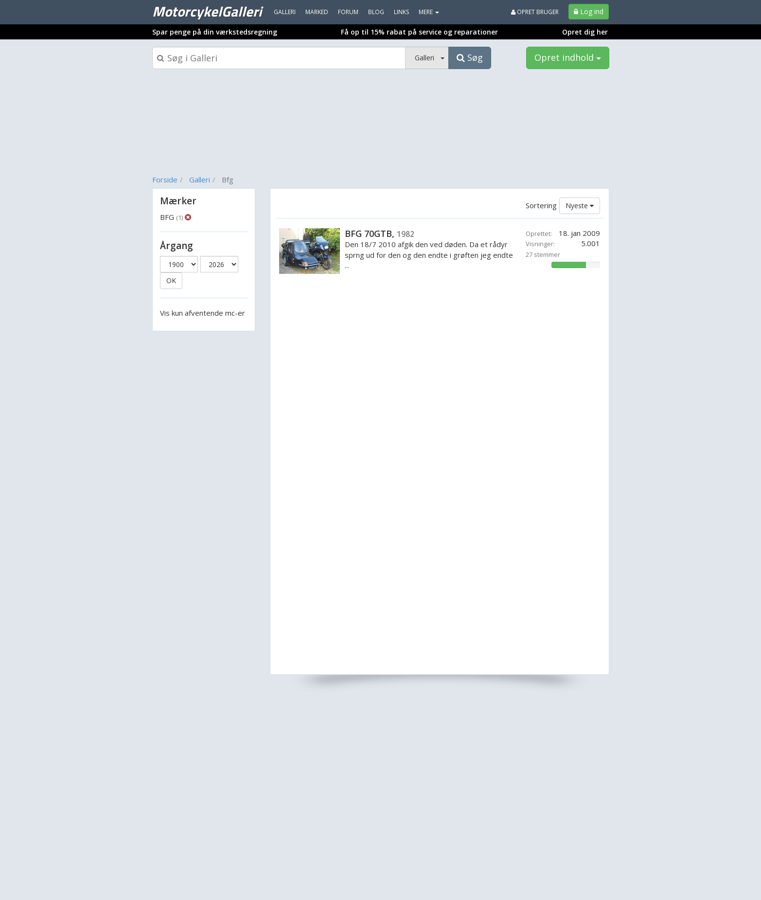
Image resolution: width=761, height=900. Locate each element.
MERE (429, 12)
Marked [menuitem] (316, 12)
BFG (171, 217)
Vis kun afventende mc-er (202, 313)
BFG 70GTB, (379, 233)
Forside (164, 179)
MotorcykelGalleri (207, 11)
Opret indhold (567, 57)
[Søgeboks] (279, 58)
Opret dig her (585, 31)
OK (171, 280)
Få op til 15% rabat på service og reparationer (419, 31)
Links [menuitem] (401, 12)
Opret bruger (535, 12)
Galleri (199, 179)
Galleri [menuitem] (285, 12)
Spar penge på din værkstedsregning (214, 31)
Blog (376, 12)
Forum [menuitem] (348, 12)
